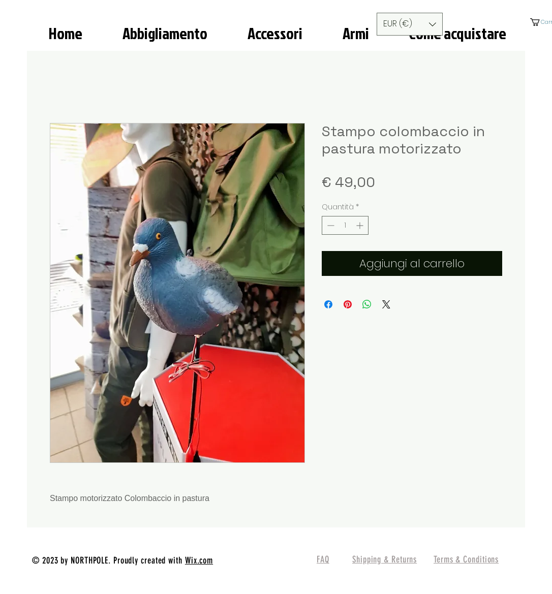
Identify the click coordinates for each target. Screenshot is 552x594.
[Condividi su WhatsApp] (367, 304)
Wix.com (199, 560)
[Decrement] (329, 225)
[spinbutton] (345, 225)
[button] (410, 24)
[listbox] (410, 24)
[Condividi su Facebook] (328, 304)
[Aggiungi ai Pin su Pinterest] (348, 304)
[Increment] (360, 225)
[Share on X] (386, 304)
